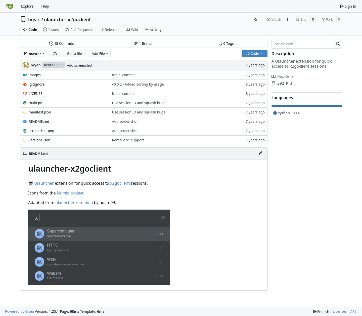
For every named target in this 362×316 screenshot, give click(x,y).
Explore (27, 6)
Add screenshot (80, 65)
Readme (282, 76)
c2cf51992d (54, 65)
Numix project (70, 193)
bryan (34, 19)
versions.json (39, 140)
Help (45, 6)
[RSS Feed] (255, 19)
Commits (61, 43)
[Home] (10, 6)
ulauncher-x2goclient (67, 19)
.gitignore (37, 84)
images (35, 74)
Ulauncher (44, 183)
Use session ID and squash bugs (138, 102)
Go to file (74, 53)
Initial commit (123, 74)
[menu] (321, 311)
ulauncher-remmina (74, 202)
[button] (55, 53)
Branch (144, 43)
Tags (226, 43)
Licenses (340, 311)
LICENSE (35, 93)
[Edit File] (260, 153)
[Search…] (338, 44)
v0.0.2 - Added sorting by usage (138, 84)
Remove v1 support (128, 140)
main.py (35, 102)
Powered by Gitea (19, 311)
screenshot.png (41, 130)
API (353, 311)
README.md (39, 121)
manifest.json (40, 112)
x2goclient (120, 183)
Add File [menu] (100, 53)
